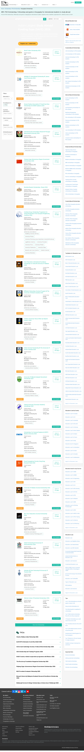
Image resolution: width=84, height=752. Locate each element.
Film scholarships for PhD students (73, 117)
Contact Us (46, 4)
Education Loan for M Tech (71, 491)
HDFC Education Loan (70, 259)
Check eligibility (56, 71)
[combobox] (7, 98)
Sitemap (17, 732)
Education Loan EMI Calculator (72, 548)
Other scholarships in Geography (72, 194)
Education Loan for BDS (70, 510)
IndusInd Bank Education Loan (72, 349)
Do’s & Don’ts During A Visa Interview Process (73, 574)
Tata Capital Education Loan (71, 331)
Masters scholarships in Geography (73, 159)
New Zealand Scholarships (26, 713)
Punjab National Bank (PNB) (72, 35)
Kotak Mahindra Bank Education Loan (72, 323)
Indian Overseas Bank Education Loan (72, 319)
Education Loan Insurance (71, 560)
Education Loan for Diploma (71, 520)
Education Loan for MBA (70, 471)
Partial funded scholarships (71, 664)
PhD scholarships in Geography (72, 173)
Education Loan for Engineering (72, 478)
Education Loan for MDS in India (72, 513)
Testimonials (5, 732)
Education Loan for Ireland (71, 433)
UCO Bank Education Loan (71, 327)
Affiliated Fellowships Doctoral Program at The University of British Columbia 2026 (36, 292)
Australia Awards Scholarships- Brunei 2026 (36, 187)
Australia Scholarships (28, 703)
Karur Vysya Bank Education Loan (72, 364)
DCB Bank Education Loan (71, 381)
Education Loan (26, 4)
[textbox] (8, 105)
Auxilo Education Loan (70, 293)
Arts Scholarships (7, 697)
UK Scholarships (26, 699)
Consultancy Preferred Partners (33, 732)
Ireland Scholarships (27, 708)
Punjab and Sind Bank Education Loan (72, 360)
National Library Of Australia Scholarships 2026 (36, 598)
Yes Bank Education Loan (71, 346)
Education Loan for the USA (71, 423)
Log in (72, 2)
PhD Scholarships (7, 714)
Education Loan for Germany (71, 427)
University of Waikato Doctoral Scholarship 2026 (37, 487)
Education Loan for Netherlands (72, 457)
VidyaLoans (38, 720)
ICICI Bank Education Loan (71, 276)
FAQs (3, 733)
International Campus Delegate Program (33, 729)
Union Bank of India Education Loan (73, 290)
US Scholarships (26, 697)
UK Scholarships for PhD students (72, 54)
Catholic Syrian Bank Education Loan (73, 391)
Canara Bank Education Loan (71, 266)
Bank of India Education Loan (71, 286)
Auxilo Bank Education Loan (41, 715)
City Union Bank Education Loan (72, 367)
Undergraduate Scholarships (9, 710)
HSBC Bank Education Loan (71, 374)
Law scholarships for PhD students (73, 130)
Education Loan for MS (70, 481)
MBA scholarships (7, 708)
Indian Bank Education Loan (71, 283)
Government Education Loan (71, 564)
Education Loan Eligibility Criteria (72, 541)
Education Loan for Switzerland (72, 447)
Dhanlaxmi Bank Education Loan (72, 384)
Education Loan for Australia (71, 420)
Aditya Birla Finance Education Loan (73, 387)
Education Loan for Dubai (71, 450)
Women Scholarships (70, 655)
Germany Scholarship (27, 701)
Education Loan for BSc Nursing (72, 488)
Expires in (56, 52)
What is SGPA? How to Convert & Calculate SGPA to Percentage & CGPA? (72, 569)
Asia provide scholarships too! (72, 606)
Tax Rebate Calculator (54, 705)
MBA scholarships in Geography (72, 162)
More (55, 4)
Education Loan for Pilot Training (72, 516)
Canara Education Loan (41, 707)
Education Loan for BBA (70, 502)
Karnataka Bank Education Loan (72, 342)
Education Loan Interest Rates (72, 544)
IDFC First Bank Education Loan (72, 308)
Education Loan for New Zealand (72, 430)
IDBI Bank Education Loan (71, 314)
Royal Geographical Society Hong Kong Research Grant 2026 (34, 462)
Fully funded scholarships (71, 661)
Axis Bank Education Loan (71, 273)
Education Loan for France (71, 437)
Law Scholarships (7, 706)
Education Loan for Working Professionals (71, 506)
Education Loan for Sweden (71, 454)
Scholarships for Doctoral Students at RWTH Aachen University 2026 (36, 433)
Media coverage (19, 730)
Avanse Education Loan (70, 269)
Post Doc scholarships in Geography (73, 176)
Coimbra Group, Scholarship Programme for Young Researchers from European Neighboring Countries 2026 (37, 213)
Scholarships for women (8, 719)
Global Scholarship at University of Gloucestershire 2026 (33, 543)
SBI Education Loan (69, 256)
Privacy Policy (18, 728)
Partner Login (32, 726)
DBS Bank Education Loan (71, 377)
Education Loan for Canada (71, 413)
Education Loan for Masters (71, 498)
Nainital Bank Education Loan (71, 399)
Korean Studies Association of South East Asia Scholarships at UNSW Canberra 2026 (36, 104)
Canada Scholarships (27, 706)
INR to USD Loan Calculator (53, 701)
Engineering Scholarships (8, 703)
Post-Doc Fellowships (7, 716)
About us (4, 728)
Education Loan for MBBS (71, 475)
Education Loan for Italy (70, 440)
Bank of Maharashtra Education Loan (72, 297)
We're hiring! (5, 726)
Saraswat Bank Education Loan (72, 334)
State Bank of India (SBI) (73, 25)
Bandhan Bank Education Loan (72, 356)
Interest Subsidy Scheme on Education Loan (71, 556)
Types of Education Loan (70, 582)
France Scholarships (27, 710)
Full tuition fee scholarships (71, 667)
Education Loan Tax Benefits (71, 578)
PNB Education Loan (69, 279)
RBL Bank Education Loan (71, 371)
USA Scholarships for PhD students (73, 51)
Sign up (78, 2)
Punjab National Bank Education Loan (41, 712)
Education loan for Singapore (71, 443)
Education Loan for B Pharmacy (72, 523)
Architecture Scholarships (8, 699)
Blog (37, 4)
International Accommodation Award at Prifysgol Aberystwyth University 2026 (37, 132)
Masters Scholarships (7, 712)
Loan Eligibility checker (55, 708)
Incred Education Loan (70, 311)
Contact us (4, 735)
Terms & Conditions (20, 726)
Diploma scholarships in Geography (73, 165)
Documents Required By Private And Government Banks (73, 552)
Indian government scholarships (72, 658)
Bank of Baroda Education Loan (72, 263)
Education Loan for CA (70, 485)
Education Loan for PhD (70, 495)
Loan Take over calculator (55, 703)
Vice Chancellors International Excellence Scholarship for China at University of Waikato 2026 (36, 263)
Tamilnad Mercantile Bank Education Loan (73, 395)
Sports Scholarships (7, 701)
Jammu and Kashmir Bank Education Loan (73, 338)
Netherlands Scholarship (28, 715)
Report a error (32, 735)
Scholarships (13, 4)
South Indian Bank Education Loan (72, 352)
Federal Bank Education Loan (71, 304)
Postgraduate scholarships (9, 721)
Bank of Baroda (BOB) (72, 30)
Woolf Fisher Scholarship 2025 (32, 50)
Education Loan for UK (70, 417)
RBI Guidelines (68, 585)
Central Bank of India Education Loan (73, 301)
